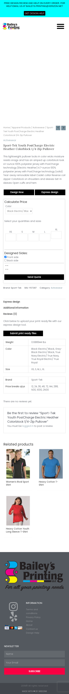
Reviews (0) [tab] (10, 314)
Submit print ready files (23, 333)
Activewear (39, 127)
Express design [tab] (11, 301)
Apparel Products (21, 127)
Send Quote (34, 277)
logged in (28, 426)
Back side (12, 260)
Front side (12, 257)
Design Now (17, 192)
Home (6, 127)
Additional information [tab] (15, 307)
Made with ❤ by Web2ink (34, 691)
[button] (60, 26)
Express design (50, 192)
